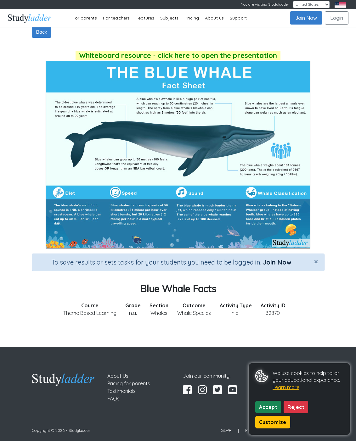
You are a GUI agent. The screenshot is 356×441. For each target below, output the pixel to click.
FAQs (113, 398)
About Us (117, 376)
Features (145, 18)
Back (41, 32)
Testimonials (121, 391)
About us (214, 18)
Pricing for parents (128, 383)
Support (238, 18)
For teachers (116, 18)
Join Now (306, 18)
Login (336, 18)
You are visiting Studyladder (265, 4)
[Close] (316, 261)
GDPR (226, 430)
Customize (272, 422)
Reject (295, 407)
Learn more (286, 387)
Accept (268, 407)
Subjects (169, 18)
